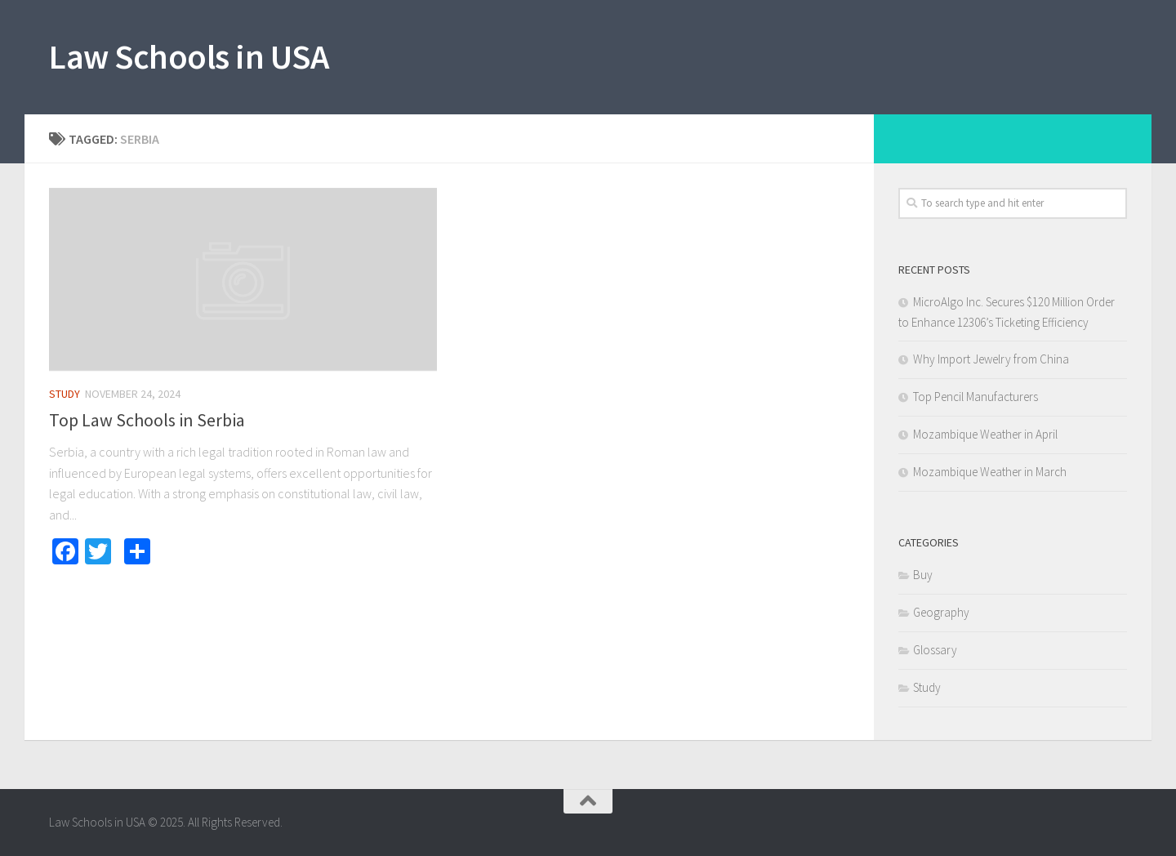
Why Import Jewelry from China (991, 359)
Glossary (935, 650)
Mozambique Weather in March (990, 471)
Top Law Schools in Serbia (147, 419)
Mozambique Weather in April (985, 434)
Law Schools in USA (188, 56)
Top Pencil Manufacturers (975, 396)
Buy (923, 574)
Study (64, 393)
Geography (941, 612)
